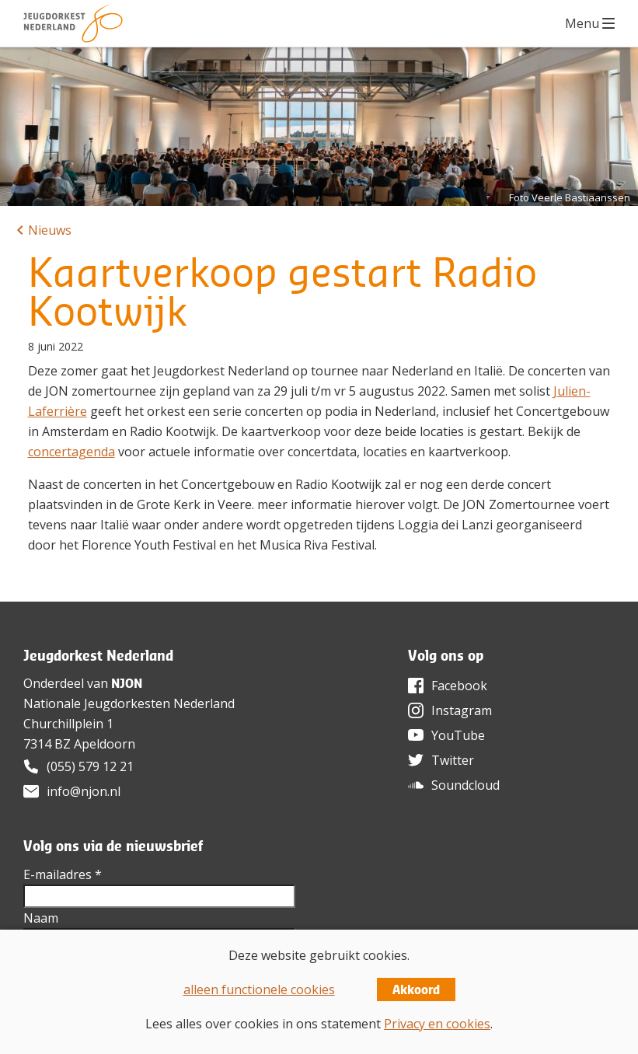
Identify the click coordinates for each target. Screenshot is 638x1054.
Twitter (452, 760)
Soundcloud (465, 785)
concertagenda (71, 451)
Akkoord (416, 989)
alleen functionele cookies (259, 989)
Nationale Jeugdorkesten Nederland (129, 703)
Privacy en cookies (437, 1023)
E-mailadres (62, 874)
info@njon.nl (83, 791)
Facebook (459, 685)
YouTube (458, 735)
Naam (40, 918)
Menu (582, 23)
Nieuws (49, 230)
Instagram (461, 710)
